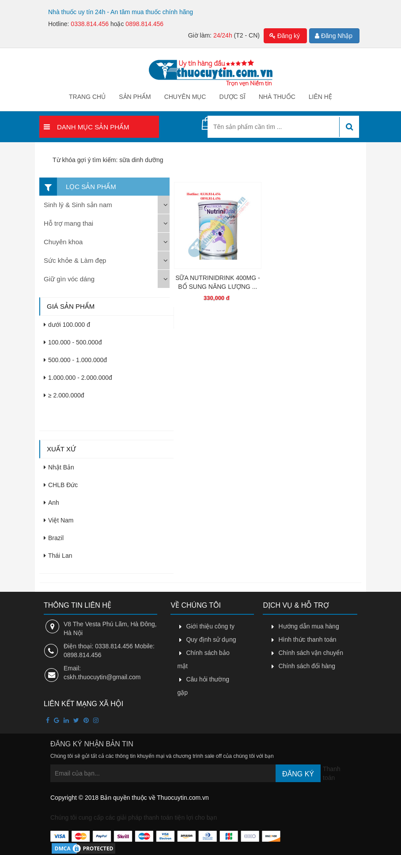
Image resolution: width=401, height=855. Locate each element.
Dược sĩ (232, 96)
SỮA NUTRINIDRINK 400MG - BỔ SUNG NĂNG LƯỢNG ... (217, 282)
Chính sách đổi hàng (306, 666)
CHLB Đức (61, 484)
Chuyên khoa (63, 242)
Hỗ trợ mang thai (68, 223)
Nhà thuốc (277, 96)
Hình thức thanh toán (307, 639)
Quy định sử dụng (211, 639)
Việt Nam (59, 520)
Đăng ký (284, 35)
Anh (51, 502)
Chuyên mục (185, 96)
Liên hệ (320, 96)
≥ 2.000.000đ (64, 395)
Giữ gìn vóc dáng (69, 279)
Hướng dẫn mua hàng (308, 626)
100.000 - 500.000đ (73, 342)
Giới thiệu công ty (210, 626)
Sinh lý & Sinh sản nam (78, 204)
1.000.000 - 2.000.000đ (78, 377)
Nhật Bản (59, 467)
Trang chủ (87, 96)
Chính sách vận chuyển (310, 652)
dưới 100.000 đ (67, 324)
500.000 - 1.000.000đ (75, 359)
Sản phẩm (135, 96)
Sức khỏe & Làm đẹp (75, 260)
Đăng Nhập (333, 35)
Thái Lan (58, 555)
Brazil (54, 537)
